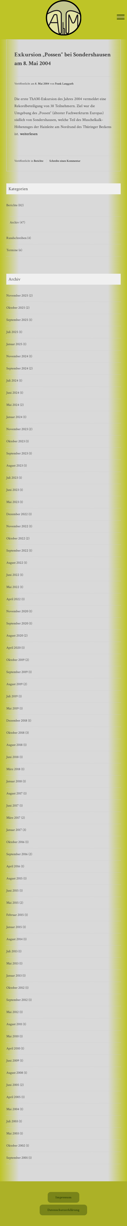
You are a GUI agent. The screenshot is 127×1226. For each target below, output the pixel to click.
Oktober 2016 (15, 842)
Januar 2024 (14, 417)
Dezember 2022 (17, 514)
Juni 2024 (12, 393)
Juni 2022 (12, 575)
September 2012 (17, 1000)
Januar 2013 (14, 975)
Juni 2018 (12, 757)
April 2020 (13, 648)
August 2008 (14, 1073)
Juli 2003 (12, 1121)
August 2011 (14, 1024)
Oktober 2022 (15, 538)
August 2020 (14, 635)
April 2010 (13, 1048)
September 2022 (17, 550)
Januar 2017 (14, 830)
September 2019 (17, 672)
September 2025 (17, 320)
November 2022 (17, 526)
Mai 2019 (12, 708)
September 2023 (17, 453)
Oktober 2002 (15, 1145)
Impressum (63, 1197)
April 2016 (13, 866)
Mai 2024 (12, 405)
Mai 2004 (12, 1109)
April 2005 (13, 1097)
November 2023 (17, 429)
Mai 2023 (12, 502)
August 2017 (14, 793)
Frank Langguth (64, 83)
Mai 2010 (12, 1036)
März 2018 (13, 769)
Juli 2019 (12, 696)
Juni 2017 (12, 805)
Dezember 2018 (16, 720)
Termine (12, 250)
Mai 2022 (12, 587)
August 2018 (14, 745)
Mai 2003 (12, 1133)
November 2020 (17, 611)
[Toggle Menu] (121, 17)
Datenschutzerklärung (63, 1210)
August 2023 (14, 465)
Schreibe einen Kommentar (64, 161)
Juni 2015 (12, 890)
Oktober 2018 (15, 733)
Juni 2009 (12, 1060)
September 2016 (17, 854)
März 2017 (13, 818)
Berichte (38, 161)
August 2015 (14, 878)
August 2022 (14, 563)
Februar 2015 (15, 915)
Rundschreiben (16, 238)
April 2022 (13, 599)
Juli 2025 (12, 332)
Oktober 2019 (15, 660)
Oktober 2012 (15, 988)
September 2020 (17, 623)
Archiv (14, 222)
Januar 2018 (14, 781)
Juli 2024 (12, 380)
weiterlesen (28, 133)
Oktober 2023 (15, 441)
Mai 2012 (12, 1012)
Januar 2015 (14, 927)
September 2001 (17, 1158)
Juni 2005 (12, 1085)
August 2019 (14, 684)
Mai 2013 (12, 963)
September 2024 (17, 368)
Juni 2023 (12, 490)
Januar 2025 (14, 344)
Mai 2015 (12, 903)
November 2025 (17, 295)
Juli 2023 (12, 478)
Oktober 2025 (15, 308)
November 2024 (17, 356)
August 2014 (14, 939)
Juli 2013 (12, 951)
